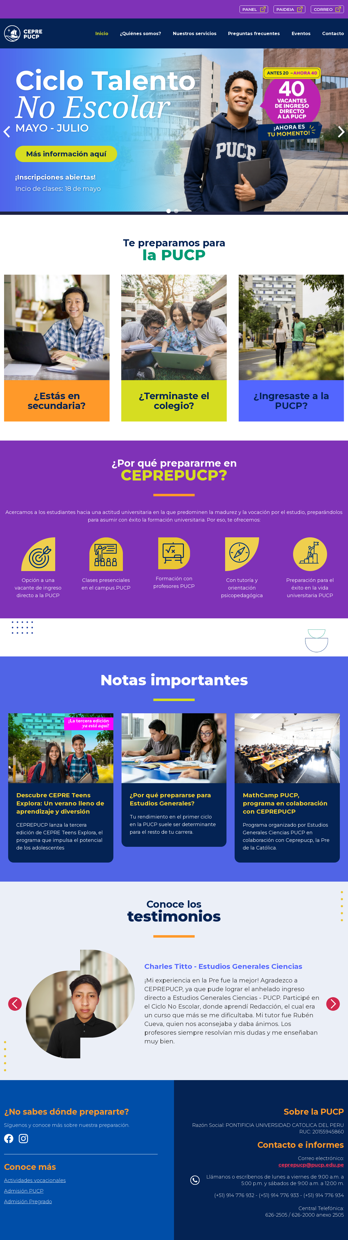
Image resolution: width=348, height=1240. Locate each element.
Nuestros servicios (194, 33)
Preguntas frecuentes (254, 33)
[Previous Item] (7, 132)
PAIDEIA (285, 9)
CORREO (323, 9)
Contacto (333, 33)
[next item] (341, 132)
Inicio (101, 33)
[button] (15, 1004)
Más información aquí (66, 154)
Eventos (301, 33)
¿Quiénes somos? (140, 33)
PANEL (250, 9)
